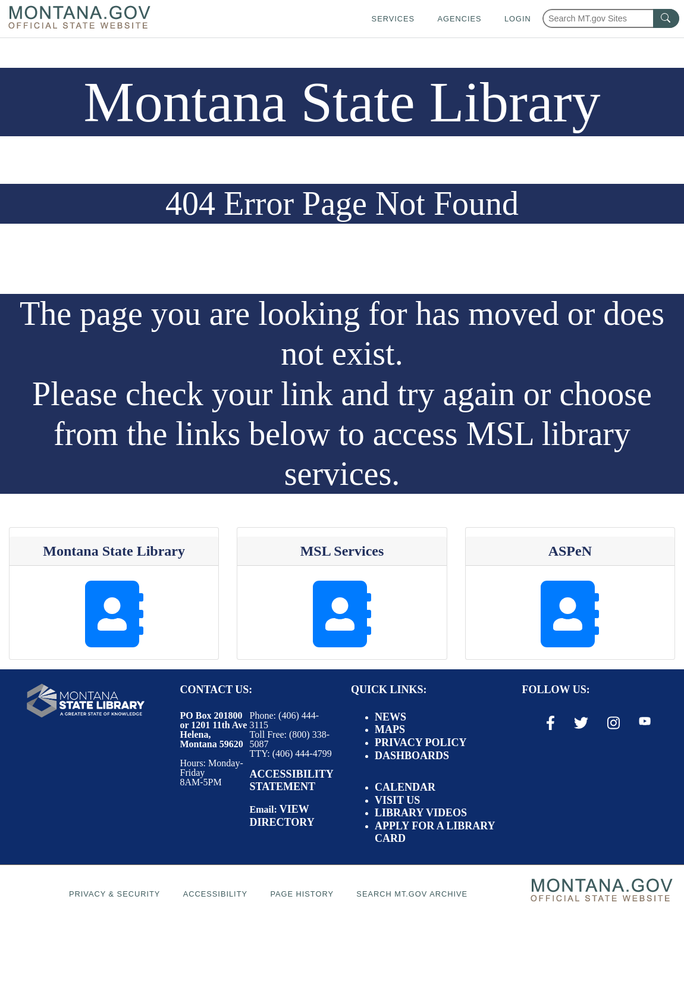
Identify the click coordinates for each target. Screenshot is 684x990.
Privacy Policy (421, 742)
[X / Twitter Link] (581, 723)
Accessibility (215, 893)
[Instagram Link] (613, 723)
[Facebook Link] (550, 723)
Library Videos (421, 813)
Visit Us (397, 800)
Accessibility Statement (291, 780)
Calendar (405, 787)
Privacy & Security (114, 893)
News (390, 717)
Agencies (459, 18)
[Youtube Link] (644, 722)
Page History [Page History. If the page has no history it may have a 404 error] (302, 893)
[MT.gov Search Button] (666, 18)
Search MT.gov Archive (411, 893)
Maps (390, 729)
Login (517, 18)
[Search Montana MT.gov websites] (610, 18)
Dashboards (412, 756)
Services (393, 18)
